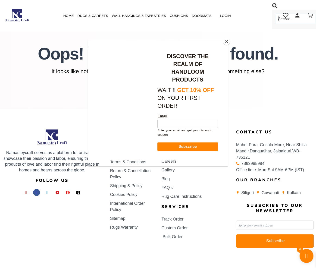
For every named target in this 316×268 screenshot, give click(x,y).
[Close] (226, 41)
